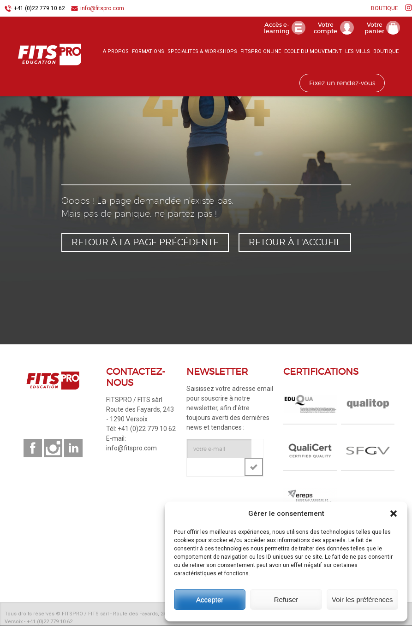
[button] (393, 513)
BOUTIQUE (384, 8)
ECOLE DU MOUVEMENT (313, 53)
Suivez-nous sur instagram (53, 448)
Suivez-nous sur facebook (33, 448)
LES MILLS (357, 53)
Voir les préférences (362, 599)
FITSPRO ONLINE (260, 53)
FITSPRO (41, 55)
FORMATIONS (148, 53)
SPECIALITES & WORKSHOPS (202, 53)
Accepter (209, 599)
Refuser (286, 599)
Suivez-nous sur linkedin (73, 448)
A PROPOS (116, 53)
